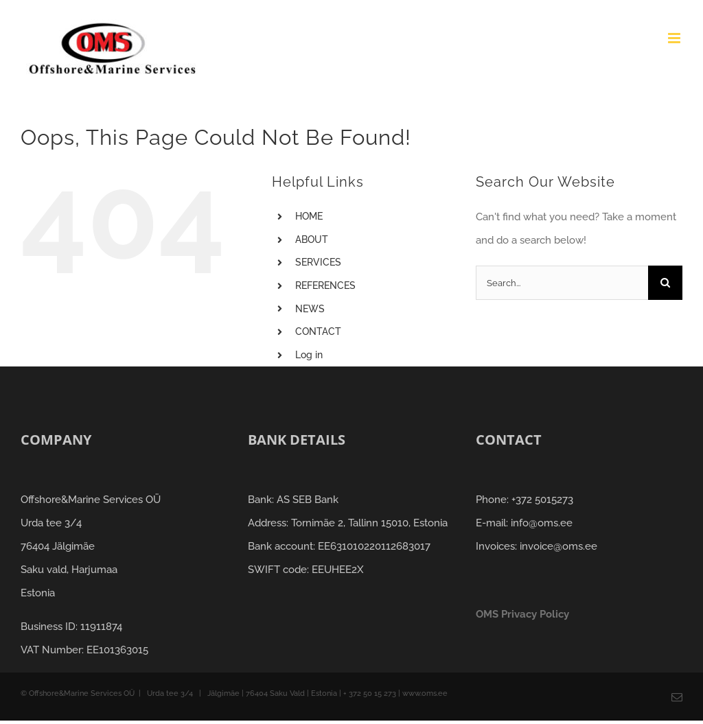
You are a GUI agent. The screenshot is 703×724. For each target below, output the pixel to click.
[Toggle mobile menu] (675, 38)
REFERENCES (325, 285)
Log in (309, 354)
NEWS (310, 308)
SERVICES (318, 262)
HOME (309, 216)
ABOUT (311, 239)
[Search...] (562, 283)
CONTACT (318, 331)
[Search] (665, 283)
